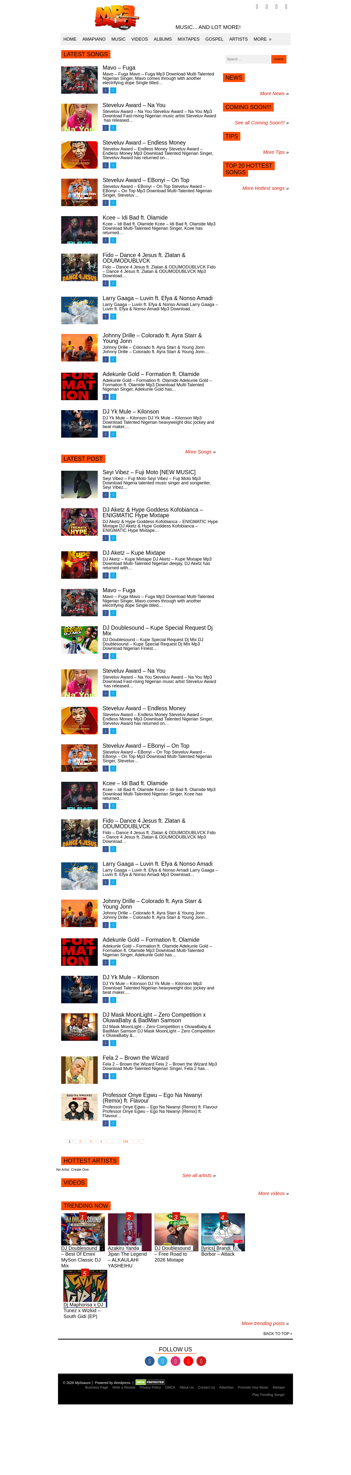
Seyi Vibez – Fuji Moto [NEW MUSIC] (149, 472)
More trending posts (265, 1323)
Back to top (276, 1334)
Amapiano (94, 39)
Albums (163, 39)
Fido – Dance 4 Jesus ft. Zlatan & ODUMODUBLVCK (144, 258)
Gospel (214, 39)
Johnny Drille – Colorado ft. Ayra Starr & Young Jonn (152, 338)
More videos (273, 1193)
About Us (187, 1387)
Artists (238, 39)
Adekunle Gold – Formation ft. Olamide (151, 374)
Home (70, 39)
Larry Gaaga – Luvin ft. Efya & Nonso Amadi (158, 298)
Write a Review (123, 1387)
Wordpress (122, 1383)
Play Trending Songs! (268, 1395)
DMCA (170, 1387)
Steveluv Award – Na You (134, 105)
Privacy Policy (150, 1387)
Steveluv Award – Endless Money (144, 142)
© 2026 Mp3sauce (77, 1383)
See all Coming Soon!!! (260, 122)
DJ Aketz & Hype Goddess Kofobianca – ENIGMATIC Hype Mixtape (153, 512)
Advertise (226, 1387)
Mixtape (279, 1387)
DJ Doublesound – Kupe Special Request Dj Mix (158, 630)
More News (272, 93)
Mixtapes (189, 39)
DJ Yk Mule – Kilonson (131, 411)
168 (125, 1141)
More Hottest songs (263, 188)
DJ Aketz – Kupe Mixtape (134, 553)
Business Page (96, 1387)
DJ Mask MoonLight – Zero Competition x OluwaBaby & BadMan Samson (154, 1017)
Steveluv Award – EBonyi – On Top (146, 180)
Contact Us (206, 1387)
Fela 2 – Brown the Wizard (136, 1058)
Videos (139, 39)
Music (118, 39)
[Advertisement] (146, 1440)
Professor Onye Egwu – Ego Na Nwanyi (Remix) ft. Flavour (152, 1098)
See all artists (197, 1175)
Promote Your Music (253, 1387)
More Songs (198, 451)
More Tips (274, 152)
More (260, 39)
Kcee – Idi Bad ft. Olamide (135, 217)
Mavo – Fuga (119, 68)
